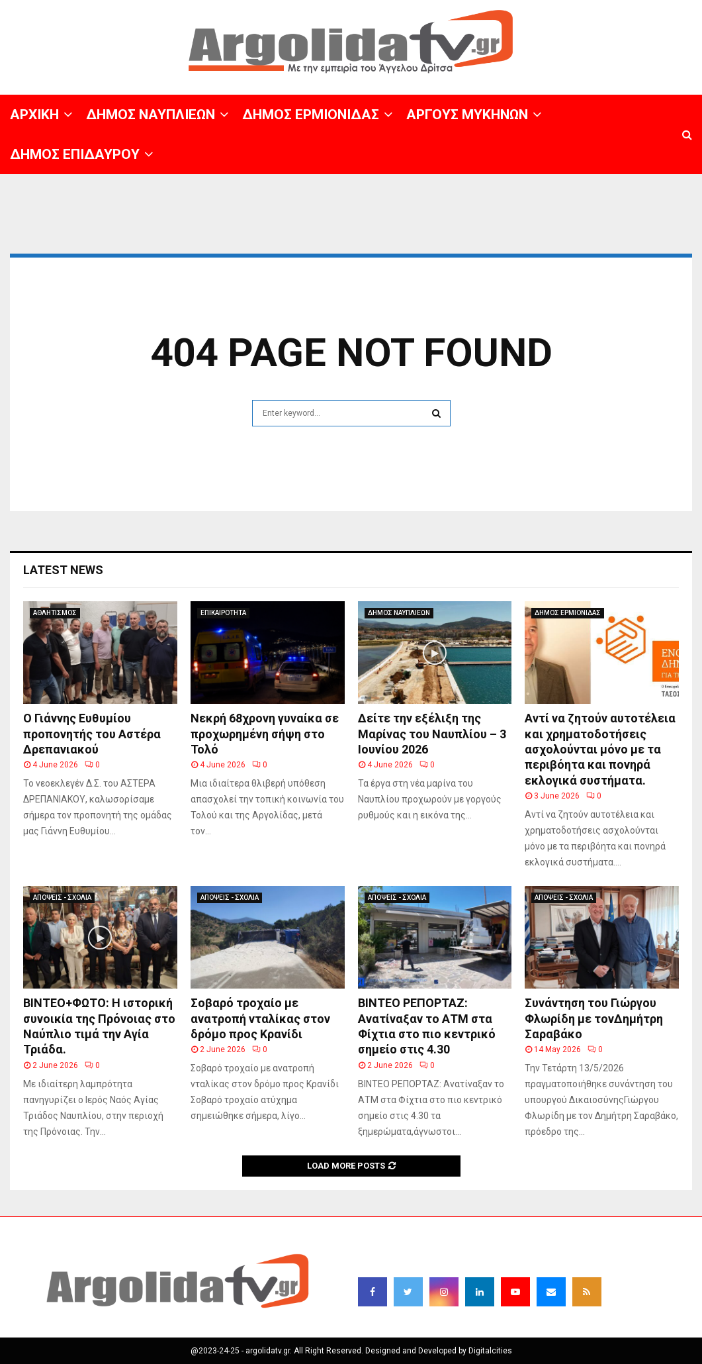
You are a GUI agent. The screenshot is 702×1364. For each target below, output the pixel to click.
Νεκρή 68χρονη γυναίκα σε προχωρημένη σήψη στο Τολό (265, 733)
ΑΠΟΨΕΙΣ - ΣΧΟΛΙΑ (62, 897)
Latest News (63, 570)
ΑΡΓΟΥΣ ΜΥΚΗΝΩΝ (467, 114)
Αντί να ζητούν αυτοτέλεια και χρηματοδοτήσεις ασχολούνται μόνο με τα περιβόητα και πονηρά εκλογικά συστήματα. (600, 749)
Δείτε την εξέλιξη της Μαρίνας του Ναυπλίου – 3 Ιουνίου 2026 (432, 733)
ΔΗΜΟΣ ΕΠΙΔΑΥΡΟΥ (75, 154)
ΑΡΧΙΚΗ (34, 114)
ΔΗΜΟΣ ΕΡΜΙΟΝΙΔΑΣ (310, 114)
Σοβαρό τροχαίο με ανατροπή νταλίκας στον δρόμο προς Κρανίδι (260, 1018)
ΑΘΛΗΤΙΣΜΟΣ (55, 612)
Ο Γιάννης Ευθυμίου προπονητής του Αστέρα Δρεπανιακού (92, 733)
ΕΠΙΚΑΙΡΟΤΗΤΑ (223, 612)
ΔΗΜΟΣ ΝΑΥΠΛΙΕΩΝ (150, 114)
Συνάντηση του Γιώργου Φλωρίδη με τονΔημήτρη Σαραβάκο (594, 1018)
